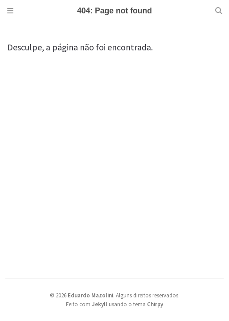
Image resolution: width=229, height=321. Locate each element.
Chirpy (155, 304)
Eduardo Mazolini (90, 295)
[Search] (219, 10)
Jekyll (99, 304)
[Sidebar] (10, 10)
